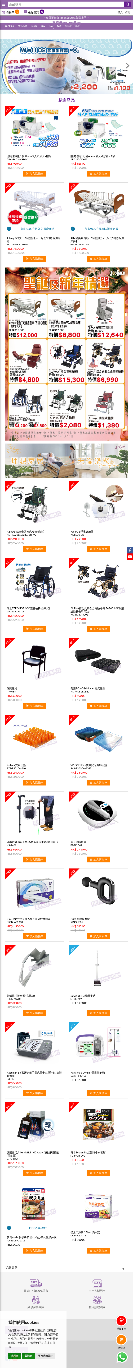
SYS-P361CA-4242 (80, 768)
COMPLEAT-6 (78, 1235)
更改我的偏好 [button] (45, 1355)
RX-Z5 (10, 1078)
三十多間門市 (97, 1290)
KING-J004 (76, 922)
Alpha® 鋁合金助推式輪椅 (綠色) (25, 531)
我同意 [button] (14, 1355)
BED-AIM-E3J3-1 (79, 244)
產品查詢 (33, 12)
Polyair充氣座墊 (16, 765)
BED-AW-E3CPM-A (17, 244)
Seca (51, 35)
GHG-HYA (12, 1158)
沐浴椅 (68, 35)
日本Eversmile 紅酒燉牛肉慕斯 (88, 1152)
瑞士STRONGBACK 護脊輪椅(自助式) (28, 608)
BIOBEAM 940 (15, 922)
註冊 (127, 12)
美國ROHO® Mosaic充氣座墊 (87, 688)
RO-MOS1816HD (80, 691)
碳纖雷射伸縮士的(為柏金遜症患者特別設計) (32, 842)
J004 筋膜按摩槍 (80, 918)
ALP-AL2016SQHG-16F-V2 (21, 534)
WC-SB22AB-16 (15, 611)
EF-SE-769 (76, 998)
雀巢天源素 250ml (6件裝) (85, 1232)
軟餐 (59, 35)
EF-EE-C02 (76, 845)
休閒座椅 (12, 688)
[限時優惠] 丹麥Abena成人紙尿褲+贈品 (92, 156)
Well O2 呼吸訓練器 (82, 531)
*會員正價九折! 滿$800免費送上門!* (66, 17)
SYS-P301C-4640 (16, 768)
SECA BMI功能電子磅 (82, 995)
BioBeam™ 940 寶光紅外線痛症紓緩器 (29, 918)
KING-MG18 (14, 998)
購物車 (10, 12)
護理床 (34, 35)
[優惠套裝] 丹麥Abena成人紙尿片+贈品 (29, 156)
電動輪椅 (22, 35)
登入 (120, 12)
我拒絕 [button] (28, 1355)
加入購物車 (36, 173)
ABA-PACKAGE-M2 (18, 159)
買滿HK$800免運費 (36, 1290)
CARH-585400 (78, 1075)
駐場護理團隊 (97, 1307)
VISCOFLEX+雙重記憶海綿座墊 (88, 765)
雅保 (43, 35)
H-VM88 (11, 691)
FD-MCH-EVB (77, 1155)
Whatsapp (122, 1357)
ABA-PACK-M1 (78, 159)
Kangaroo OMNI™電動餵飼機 (87, 1072)
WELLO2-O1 (77, 534)
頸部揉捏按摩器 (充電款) (21, 995)
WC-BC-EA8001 (79, 614)
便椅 (77, 35)
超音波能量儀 (78, 842)
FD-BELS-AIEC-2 (16, 1240)
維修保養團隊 (36, 1307)
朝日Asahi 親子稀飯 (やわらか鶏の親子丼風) (32, 1237)
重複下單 (121, 1328)
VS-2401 (11, 845)
